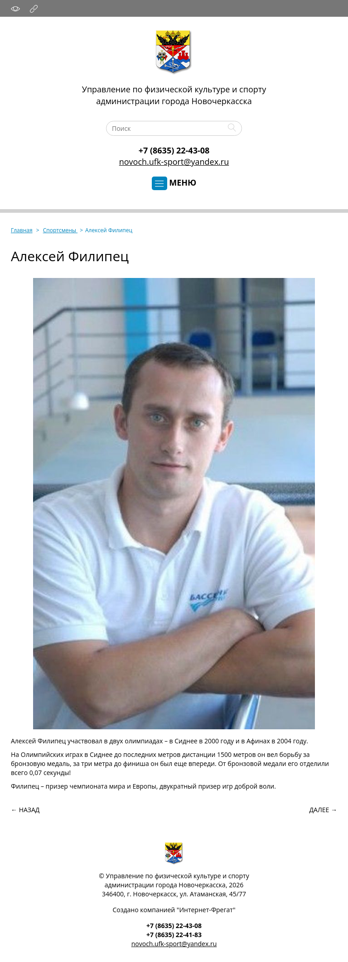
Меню (174, 183)
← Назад (25, 809)
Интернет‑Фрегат (205, 909)
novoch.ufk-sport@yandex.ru (174, 161)
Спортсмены (60, 230)
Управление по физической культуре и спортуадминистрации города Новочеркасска (174, 95)
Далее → (323, 809)
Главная (22, 230)
